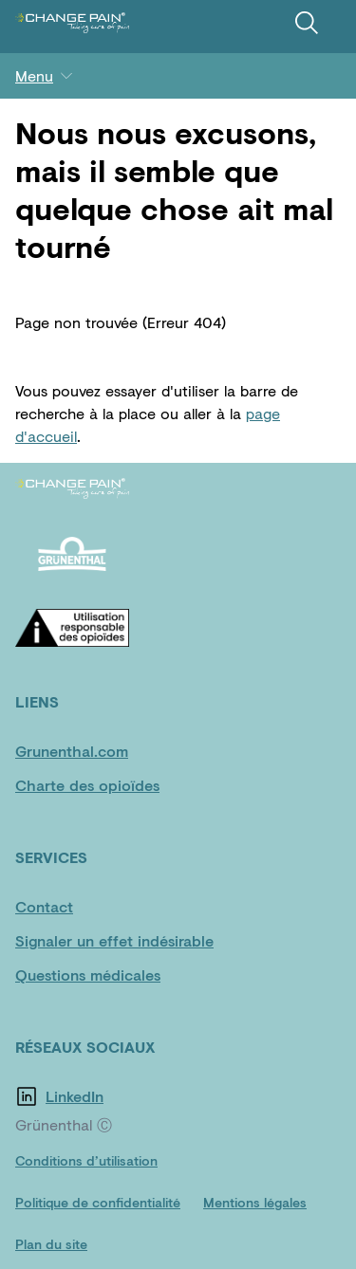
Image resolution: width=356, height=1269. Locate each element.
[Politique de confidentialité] (97, 1202)
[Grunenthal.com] (72, 751)
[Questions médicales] (87, 975)
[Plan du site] (51, 1244)
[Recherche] (306, 22)
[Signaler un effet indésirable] (114, 941)
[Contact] (72, 907)
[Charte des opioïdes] (87, 785)
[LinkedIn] (102, 1096)
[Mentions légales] (255, 1202)
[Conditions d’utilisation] (86, 1160)
